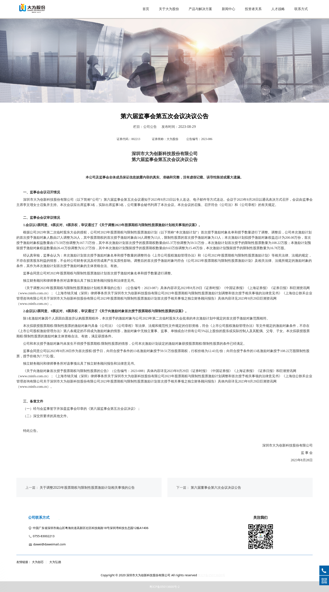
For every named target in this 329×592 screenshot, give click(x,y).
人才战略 (278, 9)
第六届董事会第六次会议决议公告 (216, 487)
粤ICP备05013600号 (211, 575)
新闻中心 (228, 9)
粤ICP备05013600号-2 (164, 587)
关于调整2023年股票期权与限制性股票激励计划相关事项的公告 (87, 487)
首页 (145, 9)
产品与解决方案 (200, 9)
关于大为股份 (169, 9)
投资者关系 (253, 9)
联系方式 (301, 9)
